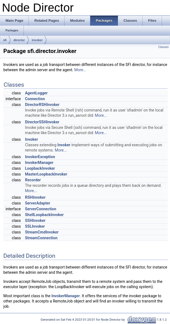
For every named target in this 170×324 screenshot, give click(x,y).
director (19, 40)
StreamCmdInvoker (42, 232)
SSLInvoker (35, 226)
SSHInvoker (35, 220)
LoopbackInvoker (40, 168)
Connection (35, 99)
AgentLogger (36, 93)
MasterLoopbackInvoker (46, 174)
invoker (37, 40)
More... (80, 70)
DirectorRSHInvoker (42, 104)
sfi (5, 40)
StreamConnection (41, 238)
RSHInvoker (35, 197)
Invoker (31, 139)
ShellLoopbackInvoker (44, 215)
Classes (163, 47)
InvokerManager (39, 162)
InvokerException (40, 157)
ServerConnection (40, 209)
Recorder (33, 180)
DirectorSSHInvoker (42, 122)
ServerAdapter (37, 203)
